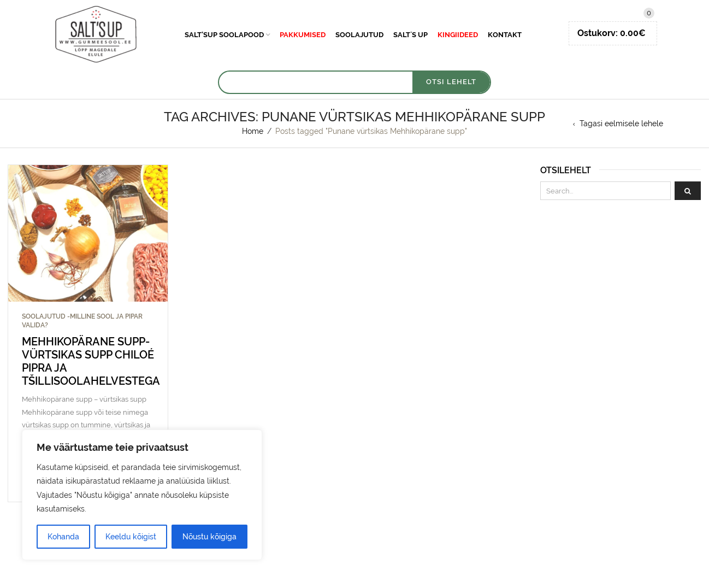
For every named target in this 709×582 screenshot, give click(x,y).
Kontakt (505, 35)
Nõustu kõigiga (209, 536)
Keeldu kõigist (130, 536)
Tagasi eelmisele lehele (621, 123)
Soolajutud (359, 35)
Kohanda (63, 536)
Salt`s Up (410, 35)
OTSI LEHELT (451, 82)
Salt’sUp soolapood (224, 35)
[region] (142, 495)
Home (252, 131)
